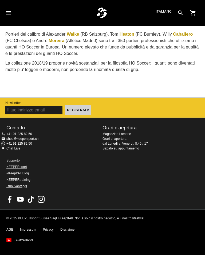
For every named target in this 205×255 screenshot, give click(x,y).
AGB (9, 229)
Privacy (48, 229)
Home (101, 13)
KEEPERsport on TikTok (30, 199)
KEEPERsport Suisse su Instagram (41, 199)
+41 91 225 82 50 (19, 134)
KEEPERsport (16, 167)
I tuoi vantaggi (16, 186)
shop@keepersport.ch (22, 139)
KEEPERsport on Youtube (20, 199)
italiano (163, 12)
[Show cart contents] (193, 13)
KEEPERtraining (18, 180)
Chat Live (13, 148)
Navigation (8, 12)
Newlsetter (13, 103)
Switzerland (23, 240)
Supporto (13, 160)
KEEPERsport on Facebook (9, 199)
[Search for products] (180, 13)
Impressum (28, 229)
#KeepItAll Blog (17, 173)
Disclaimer (68, 229)
